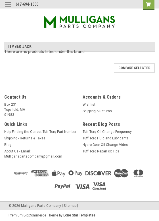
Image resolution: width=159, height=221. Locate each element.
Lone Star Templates (79, 215)
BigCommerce (35, 215)
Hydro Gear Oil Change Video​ (105, 145)
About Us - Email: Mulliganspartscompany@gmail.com (33, 153)
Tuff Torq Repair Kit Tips (101, 151)
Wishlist (89, 105)
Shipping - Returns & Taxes (24, 138)
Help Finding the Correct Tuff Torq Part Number (40, 132)
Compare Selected (134, 68)
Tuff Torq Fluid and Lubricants (106, 138)
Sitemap (70, 206)
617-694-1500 (27, 4)
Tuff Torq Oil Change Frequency (107, 132)
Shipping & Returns (97, 111)
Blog (7, 145)
